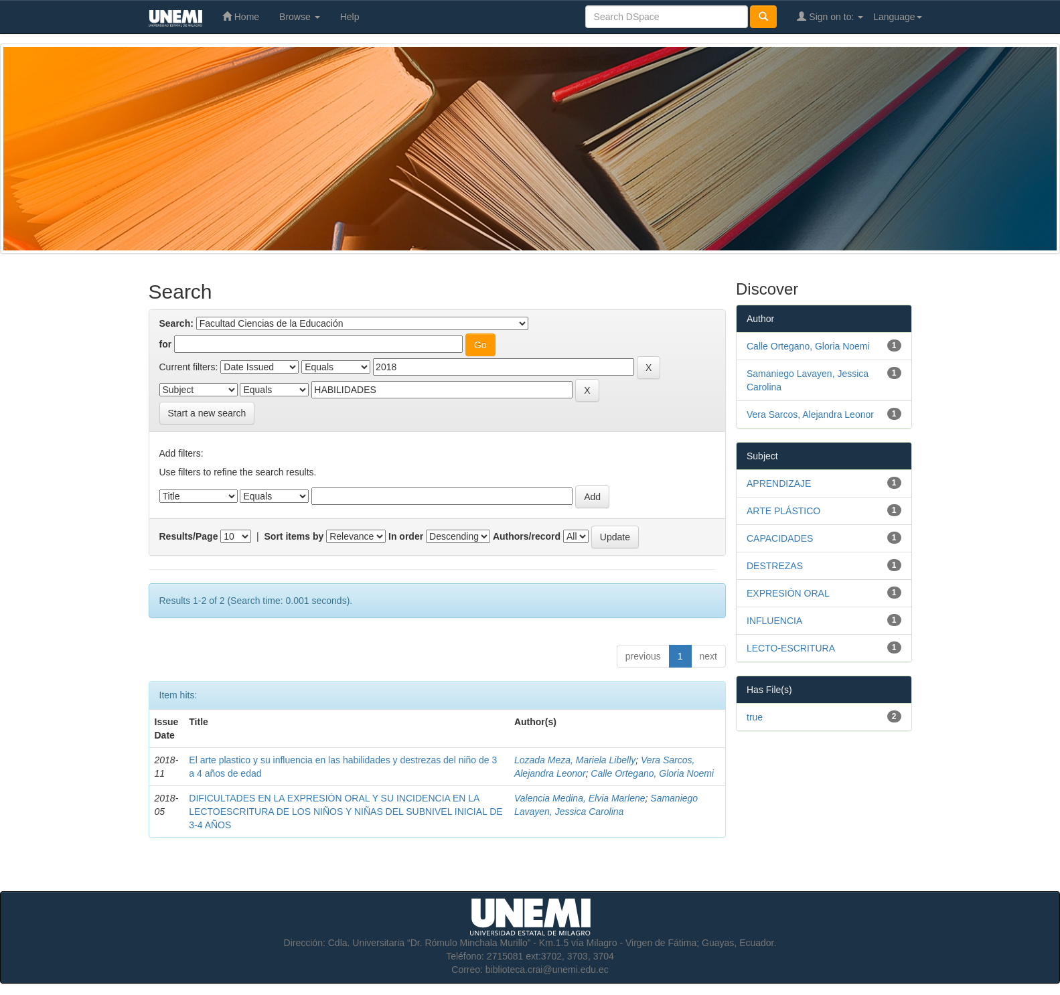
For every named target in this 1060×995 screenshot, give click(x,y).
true (755, 717)
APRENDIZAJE (779, 483)
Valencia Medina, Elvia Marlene (580, 798)
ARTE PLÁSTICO (783, 511)
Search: (176, 323)
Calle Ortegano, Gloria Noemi (652, 773)
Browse (299, 16)
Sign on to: (830, 16)
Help (350, 16)
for (165, 344)
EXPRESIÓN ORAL (788, 593)
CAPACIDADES (780, 538)
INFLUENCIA (774, 620)
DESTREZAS (775, 565)
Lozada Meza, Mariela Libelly (574, 760)
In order (405, 536)
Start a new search (207, 413)
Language (897, 16)
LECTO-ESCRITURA (791, 648)
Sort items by (294, 536)
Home (240, 16)
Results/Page (188, 536)
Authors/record (526, 536)
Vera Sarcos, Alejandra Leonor (810, 414)
